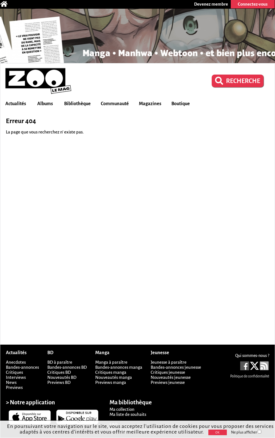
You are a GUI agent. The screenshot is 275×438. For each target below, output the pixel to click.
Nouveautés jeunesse (171, 377)
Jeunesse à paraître (169, 362)
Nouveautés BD (61, 377)
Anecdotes (16, 362)
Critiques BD (59, 372)
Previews (14, 387)
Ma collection (121, 409)
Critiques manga (110, 372)
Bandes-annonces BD (67, 367)
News (11, 382)
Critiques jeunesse (168, 372)
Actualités (15, 103)
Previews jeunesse (168, 382)
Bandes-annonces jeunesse (176, 367)
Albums (45, 103)
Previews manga (110, 382)
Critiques (14, 372)
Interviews (16, 377)
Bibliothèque (77, 103)
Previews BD (59, 382)
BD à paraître (59, 362)
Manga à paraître (111, 362)
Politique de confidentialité (249, 376)
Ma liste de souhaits (127, 414)
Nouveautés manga (113, 377)
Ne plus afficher (246, 432)
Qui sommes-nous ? (252, 355)
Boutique (180, 103)
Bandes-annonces (22, 367)
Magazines (150, 103)
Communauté (115, 103)
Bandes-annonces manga (118, 367)
